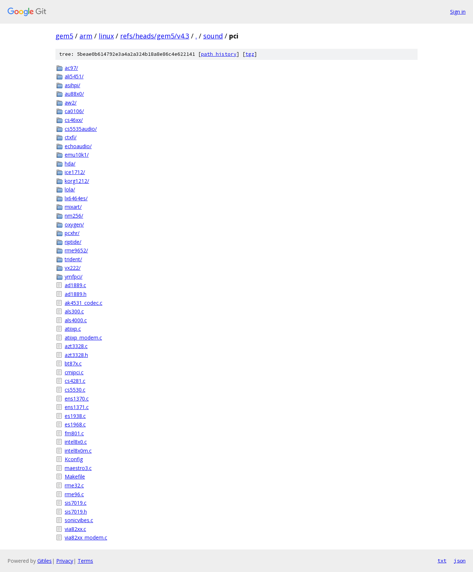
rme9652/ (76, 250)
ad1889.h (75, 293)
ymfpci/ (73, 276)
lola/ (70, 189)
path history (218, 54)
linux (106, 35)
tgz (249, 54)
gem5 (64, 35)
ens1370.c (77, 398)
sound (213, 35)
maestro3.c (78, 467)
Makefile (75, 476)
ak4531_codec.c (83, 302)
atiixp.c (73, 328)
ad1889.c (75, 285)
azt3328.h (76, 354)
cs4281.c (75, 380)
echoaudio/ (78, 146)
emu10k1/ (77, 154)
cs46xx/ (74, 119)
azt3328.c (76, 346)
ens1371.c (77, 407)
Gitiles (44, 560)
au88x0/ (74, 93)
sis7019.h (76, 511)
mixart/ (73, 206)
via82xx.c (75, 528)
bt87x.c (73, 363)
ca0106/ (74, 111)
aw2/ (70, 102)
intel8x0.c (76, 441)
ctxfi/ (70, 137)
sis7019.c (75, 502)
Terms (85, 560)
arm (85, 35)
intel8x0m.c (78, 450)
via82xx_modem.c (86, 537)
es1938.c (75, 415)
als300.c (74, 311)
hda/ (70, 163)
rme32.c (74, 485)
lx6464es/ (76, 198)
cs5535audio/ (81, 128)
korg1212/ (77, 180)
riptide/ (73, 241)
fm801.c (74, 433)
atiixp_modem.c (83, 337)
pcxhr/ (72, 232)
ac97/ (71, 67)
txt (442, 560)
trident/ (73, 259)
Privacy (64, 560)
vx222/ (73, 267)
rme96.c (74, 494)
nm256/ (74, 215)
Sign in (458, 11)
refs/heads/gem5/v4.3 (154, 35)
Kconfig (74, 459)
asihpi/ (72, 85)
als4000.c (76, 320)
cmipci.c (74, 372)
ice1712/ (75, 172)
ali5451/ (74, 76)
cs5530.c (75, 389)
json (460, 560)
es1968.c (75, 424)
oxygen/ (74, 224)
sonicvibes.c (79, 520)
